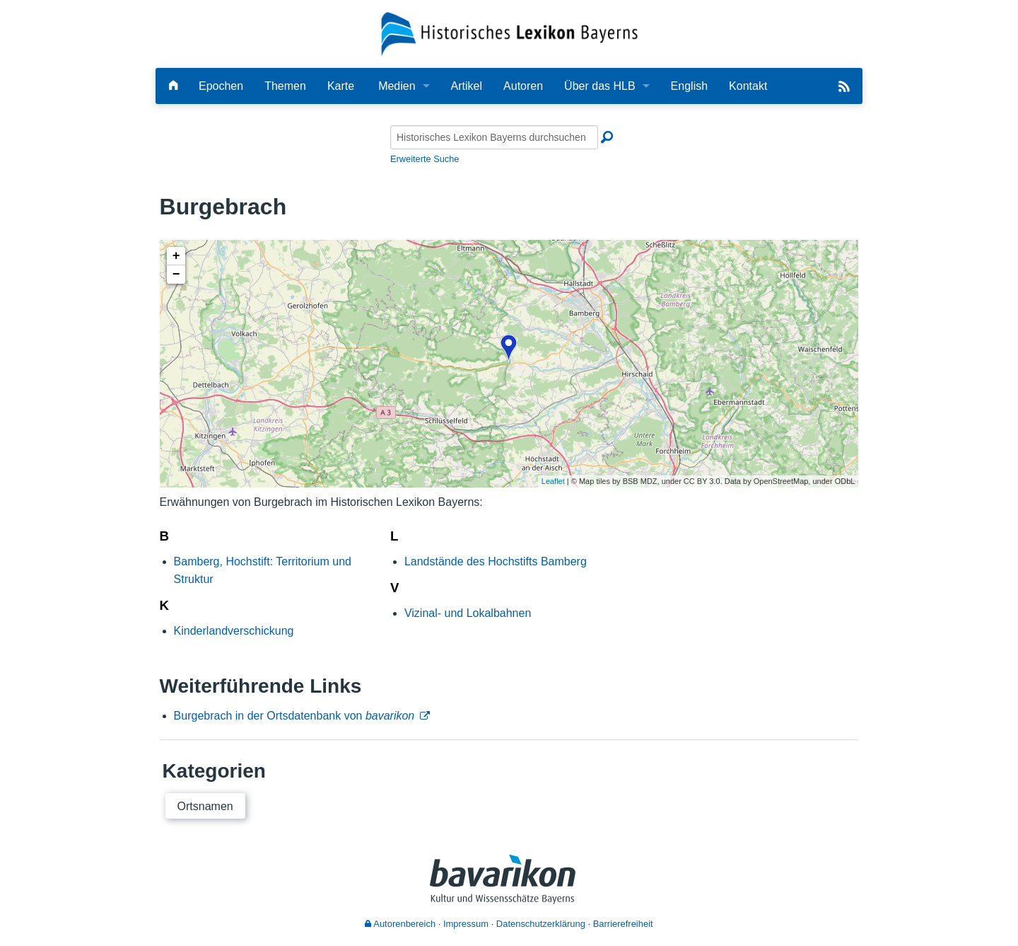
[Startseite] (509, 33)
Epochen (221, 86)
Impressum (465, 923)
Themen (285, 86)
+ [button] (176, 256)
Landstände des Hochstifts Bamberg (495, 561)
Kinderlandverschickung (234, 631)
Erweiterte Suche (424, 159)
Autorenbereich (400, 923)
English (689, 86)
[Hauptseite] (173, 86)
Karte (340, 86)
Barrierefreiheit (623, 923)
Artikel (466, 86)
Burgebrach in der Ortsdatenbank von (294, 716)
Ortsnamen (205, 806)
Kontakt (748, 86)
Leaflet (553, 481)
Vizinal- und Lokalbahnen (467, 613)
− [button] (176, 274)
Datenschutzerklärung (540, 923)
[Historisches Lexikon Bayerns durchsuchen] (494, 137)
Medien (396, 86)
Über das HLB (600, 86)
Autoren (523, 86)
